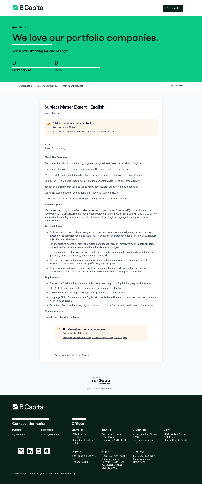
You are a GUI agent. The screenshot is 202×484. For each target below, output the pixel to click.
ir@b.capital (19, 434)
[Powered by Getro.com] (101, 380)
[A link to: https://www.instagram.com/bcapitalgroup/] (38, 451)
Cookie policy (106, 388)
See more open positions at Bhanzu (72, 355)
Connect (172, 8)
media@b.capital (50, 434)
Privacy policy (93, 388)
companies (47, 85)
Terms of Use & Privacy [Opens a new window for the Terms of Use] (64, 473)
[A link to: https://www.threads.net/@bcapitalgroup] (47, 451)
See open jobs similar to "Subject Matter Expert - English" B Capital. (85, 131)
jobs (25, 85)
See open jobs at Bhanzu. (65, 127)
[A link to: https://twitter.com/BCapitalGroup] (21, 451)
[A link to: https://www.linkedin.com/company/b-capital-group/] (30, 451)
